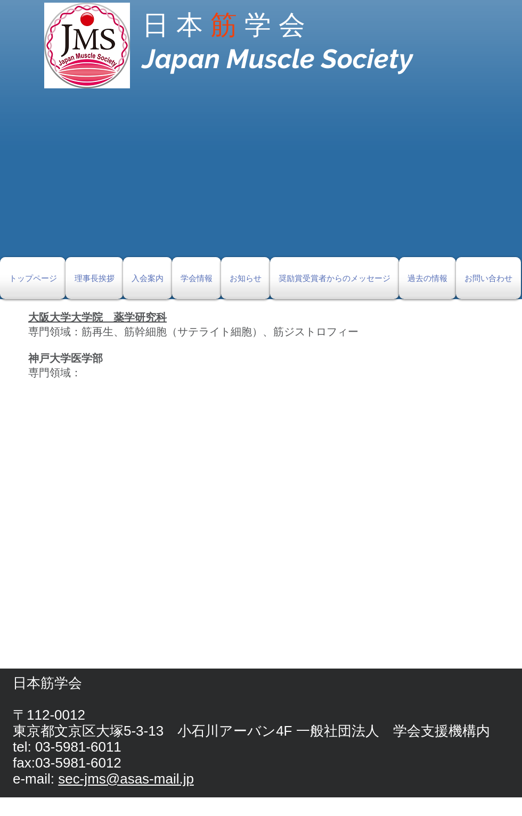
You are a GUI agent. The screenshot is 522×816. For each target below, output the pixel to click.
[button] (261, 181)
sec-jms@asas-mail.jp (126, 779)
